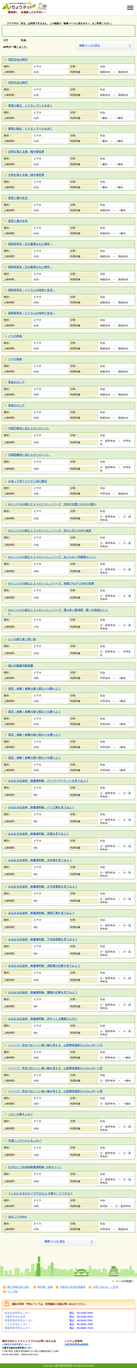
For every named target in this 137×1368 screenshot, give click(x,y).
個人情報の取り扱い (18, 1286)
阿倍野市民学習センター (19, 1320)
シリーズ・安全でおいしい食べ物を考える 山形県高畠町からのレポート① (55, 1045)
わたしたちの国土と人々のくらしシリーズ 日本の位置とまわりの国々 (52, 504)
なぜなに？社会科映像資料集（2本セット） (35, 1167)
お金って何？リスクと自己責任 (27, 481)
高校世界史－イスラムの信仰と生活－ (31, 290)
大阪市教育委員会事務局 (76, 1344)
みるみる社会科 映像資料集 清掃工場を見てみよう (41, 913)
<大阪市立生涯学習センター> (16, 1344)
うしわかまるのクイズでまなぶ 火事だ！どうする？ (40, 1193)
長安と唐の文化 (18, 198)
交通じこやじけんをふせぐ (24, 1140)
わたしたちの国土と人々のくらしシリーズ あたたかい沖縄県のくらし (52, 557)
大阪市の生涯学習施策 (73, 1286)
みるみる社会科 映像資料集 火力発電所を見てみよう (42, 886)
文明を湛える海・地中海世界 (26, 151)
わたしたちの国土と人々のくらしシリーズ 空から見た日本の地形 (49, 530)
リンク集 (12, 1291)
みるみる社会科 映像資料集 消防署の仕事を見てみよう (44, 965)
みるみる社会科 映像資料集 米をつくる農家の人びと (42, 1018)
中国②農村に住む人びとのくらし (29, 454)
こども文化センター (16, 1324)
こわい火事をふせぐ (20, 1114)
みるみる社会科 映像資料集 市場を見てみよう (38, 833)
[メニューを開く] (130, 8)
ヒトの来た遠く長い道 (22, 639)
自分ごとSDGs (17, 1216)
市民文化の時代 (18, 59)
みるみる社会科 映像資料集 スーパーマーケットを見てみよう (48, 780)
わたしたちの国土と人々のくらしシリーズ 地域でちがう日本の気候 (51, 583)
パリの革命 (15, 336)
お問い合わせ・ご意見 (105, 1286)
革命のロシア (16, 382)
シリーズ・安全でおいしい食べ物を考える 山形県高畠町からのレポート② (55, 1068)
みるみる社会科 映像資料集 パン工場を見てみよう (41, 807)
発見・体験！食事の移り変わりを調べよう (34, 688)
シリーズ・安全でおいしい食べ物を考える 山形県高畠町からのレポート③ (55, 1091)
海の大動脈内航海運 (20, 665)
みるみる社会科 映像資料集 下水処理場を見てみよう (42, 939)
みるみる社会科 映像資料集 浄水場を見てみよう (40, 860)
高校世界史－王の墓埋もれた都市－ (30, 244)
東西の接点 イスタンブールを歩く (30, 105)
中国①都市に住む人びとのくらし (29, 428)
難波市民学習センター (17, 1328)
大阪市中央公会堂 (15, 1316)
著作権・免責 (45, 1286)
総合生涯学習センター (17, 1312)
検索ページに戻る (89, 45)
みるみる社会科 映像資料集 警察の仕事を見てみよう (42, 992)
